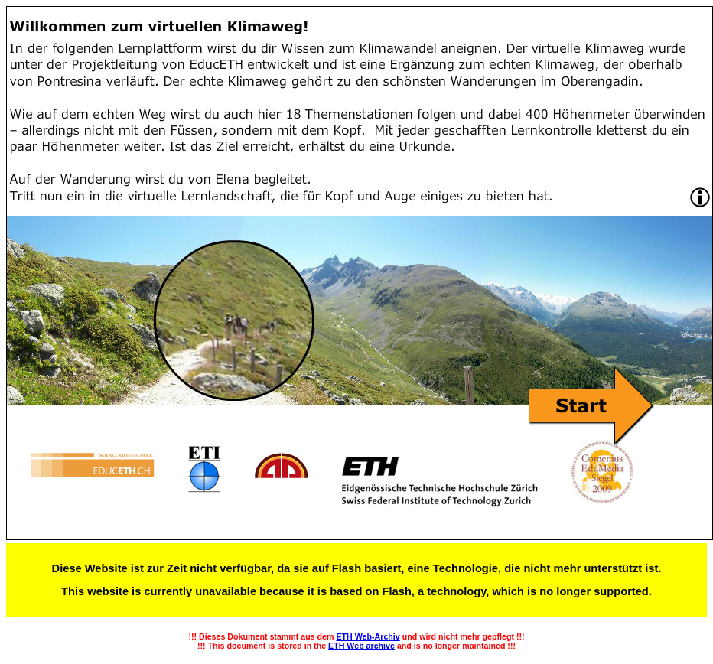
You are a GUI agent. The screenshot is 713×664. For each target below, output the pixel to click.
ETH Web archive (361, 645)
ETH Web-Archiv (367, 636)
